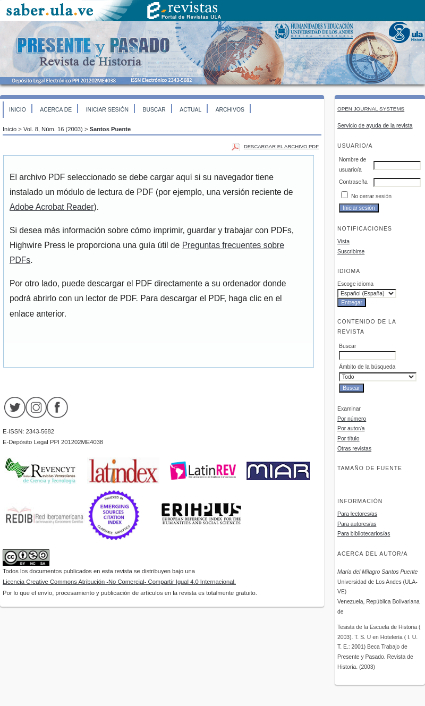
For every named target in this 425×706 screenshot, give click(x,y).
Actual (190, 110)
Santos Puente (110, 129)
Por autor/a (350, 428)
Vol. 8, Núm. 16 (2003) (53, 129)
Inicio (17, 110)
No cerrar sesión (371, 196)
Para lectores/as (357, 514)
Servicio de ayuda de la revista (375, 126)
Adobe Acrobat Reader (52, 206)
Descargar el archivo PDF (281, 146)
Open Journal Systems (370, 109)
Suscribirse (350, 251)
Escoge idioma (355, 284)
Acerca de (56, 110)
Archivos (230, 110)
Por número (351, 419)
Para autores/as (356, 524)
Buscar (153, 110)
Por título (348, 438)
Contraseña (353, 182)
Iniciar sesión (107, 110)
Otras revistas (354, 449)
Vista (343, 241)
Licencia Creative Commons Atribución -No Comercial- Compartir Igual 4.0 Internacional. (119, 582)
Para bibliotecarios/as (363, 534)
